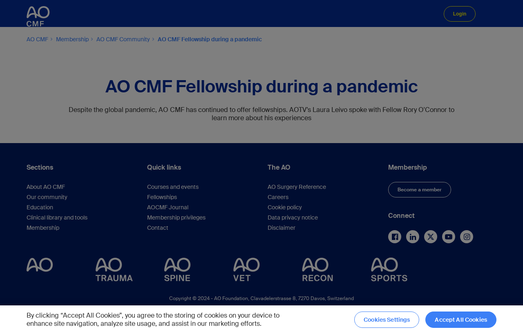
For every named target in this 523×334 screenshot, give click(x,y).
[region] (261, 319)
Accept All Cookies (461, 319)
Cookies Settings (387, 319)
